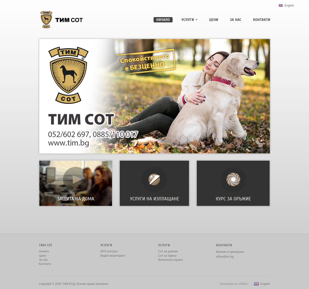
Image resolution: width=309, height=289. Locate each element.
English (286, 5)
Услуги (189, 20)
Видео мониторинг (112, 255)
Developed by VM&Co (234, 284)
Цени (213, 20)
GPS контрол (109, 251)
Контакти (261, 20)
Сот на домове (168, 251)
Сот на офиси (167, 255)
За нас (235, 20)
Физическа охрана (170, 260)
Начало (163, 20)
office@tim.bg (224, 256)
